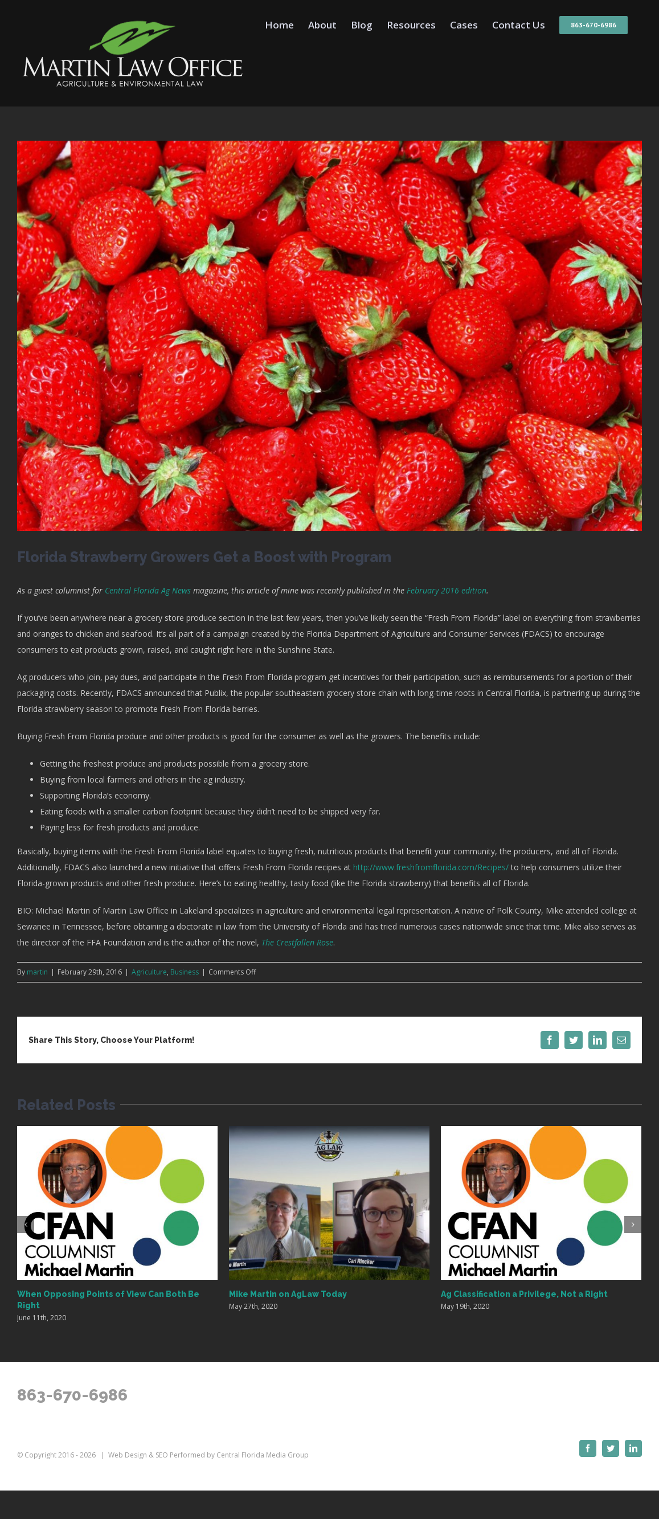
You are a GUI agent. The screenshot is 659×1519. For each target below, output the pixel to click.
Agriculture (149, 972)
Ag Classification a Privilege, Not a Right (524, 1294)
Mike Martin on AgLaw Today (288, 1294)
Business (184, 972)
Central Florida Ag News (148, 590)
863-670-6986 (72, 1395)
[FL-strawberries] (329, 336)
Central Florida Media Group (262, 1455)
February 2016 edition (446, 590)
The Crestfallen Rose (297, 942)
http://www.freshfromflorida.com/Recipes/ (431, 867)
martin (37, 972)
